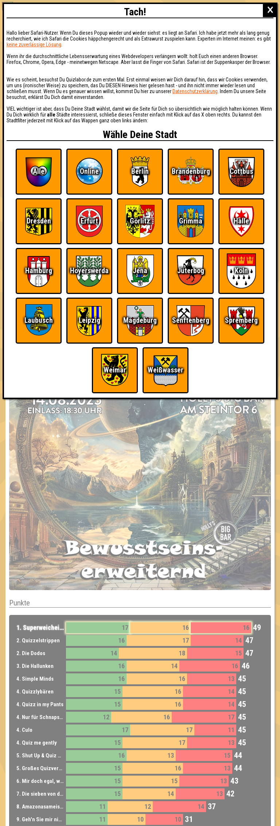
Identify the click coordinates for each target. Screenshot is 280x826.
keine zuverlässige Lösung (34, 44)
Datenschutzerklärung (195, 91)
